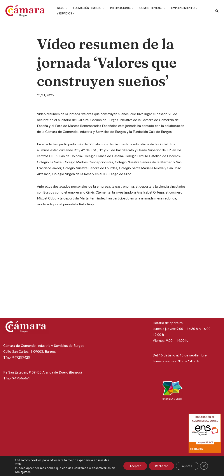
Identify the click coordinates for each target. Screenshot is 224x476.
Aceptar (132, 466)
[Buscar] (217, 10)
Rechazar (159, 466)
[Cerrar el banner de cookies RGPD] (204, 466)
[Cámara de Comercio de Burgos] (26, 11)
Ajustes (186, 466)
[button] (66, 8)
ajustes (30, 472)
